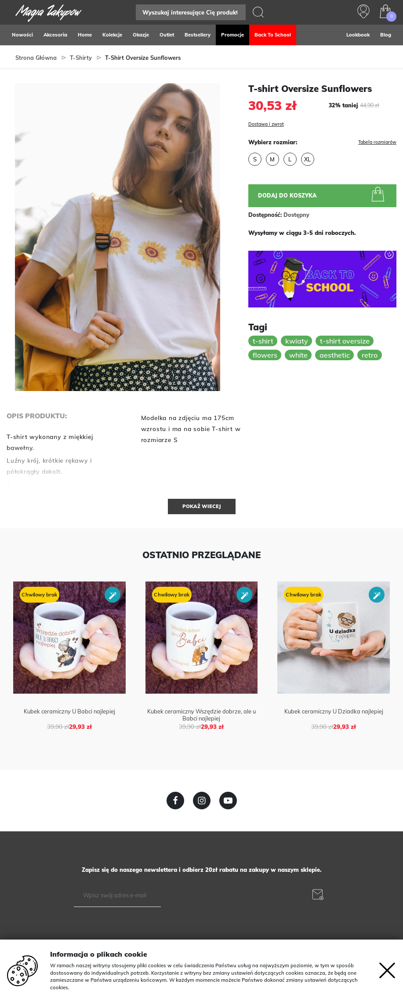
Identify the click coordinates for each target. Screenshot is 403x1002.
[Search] (191, 12)
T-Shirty (81, 57)
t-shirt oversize (345, 340)
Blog (385, 35)
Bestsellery (198, 35)
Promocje (232, 35)
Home (85, 35)
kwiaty (296, 340)
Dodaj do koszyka (323, 195)
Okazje (141, 35)
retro (370, 355)
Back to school (272, 35)
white (298, 355)
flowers (265, 355)
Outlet (167, 35)
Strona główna (36, 57)
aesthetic (334, 355)
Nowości (22, 35)
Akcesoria (55, 35)
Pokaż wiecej (201, 506)
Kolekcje (112, 35)
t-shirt (263, 340)
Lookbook (358, 35)
